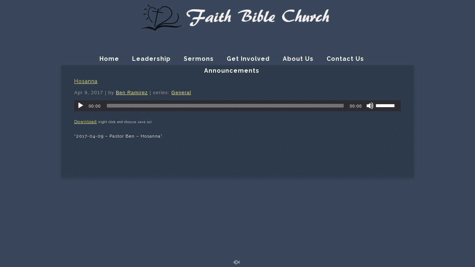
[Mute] (370, 105)
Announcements (231, 70)
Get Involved (248, 58)
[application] (237, 105)
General (181, 92)
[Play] (80, 105)
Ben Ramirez (132, 92)
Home (109, 58)
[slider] (225, 106)
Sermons (199, 58)
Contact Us (345, 58)
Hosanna (86, 81)
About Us (298, 58)
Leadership (151, 58)
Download (85, 121)
